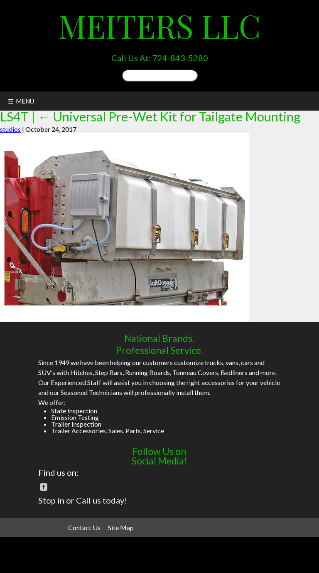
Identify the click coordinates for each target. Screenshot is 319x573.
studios (10, 129)
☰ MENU (21, 101)
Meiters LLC (160, 25)
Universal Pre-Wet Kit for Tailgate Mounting (169, 116)
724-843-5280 (180, 58)
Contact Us (84, 527)
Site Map (121, 527)
